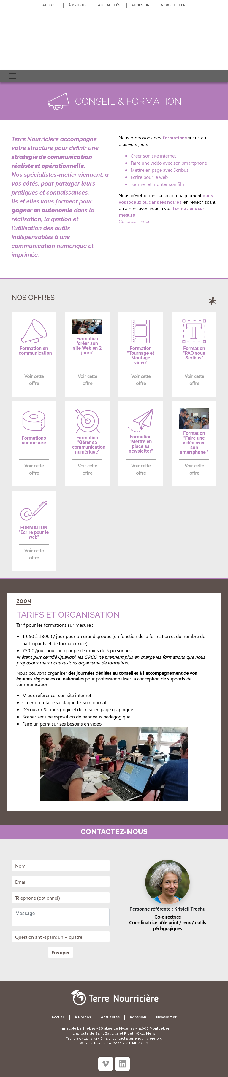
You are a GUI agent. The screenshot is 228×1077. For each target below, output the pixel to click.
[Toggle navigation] (13, 76)
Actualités (109, 5)
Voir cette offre (34, 379)
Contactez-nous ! (136, 221)
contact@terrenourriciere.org (137, 1038)
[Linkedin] (122, 1063)
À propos (78, 5)
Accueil (49, 5)
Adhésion (141, 5)
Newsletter (173, 5)
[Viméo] (105, 1063)
